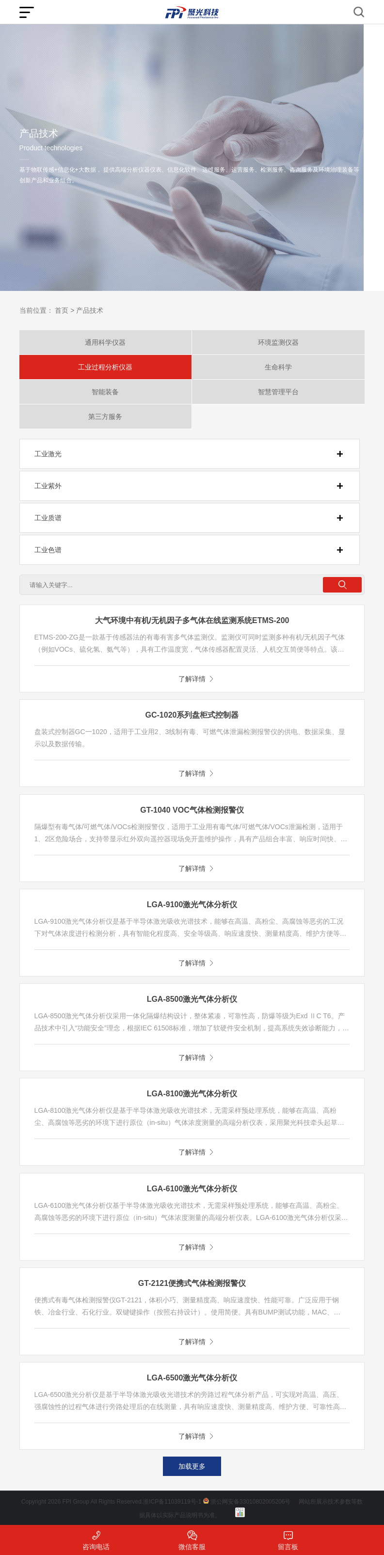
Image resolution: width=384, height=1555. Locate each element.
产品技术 (89, 310)
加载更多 (192, 1466)
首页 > (64, 310)
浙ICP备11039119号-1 (172, 1501)
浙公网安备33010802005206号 (250, 1501)
